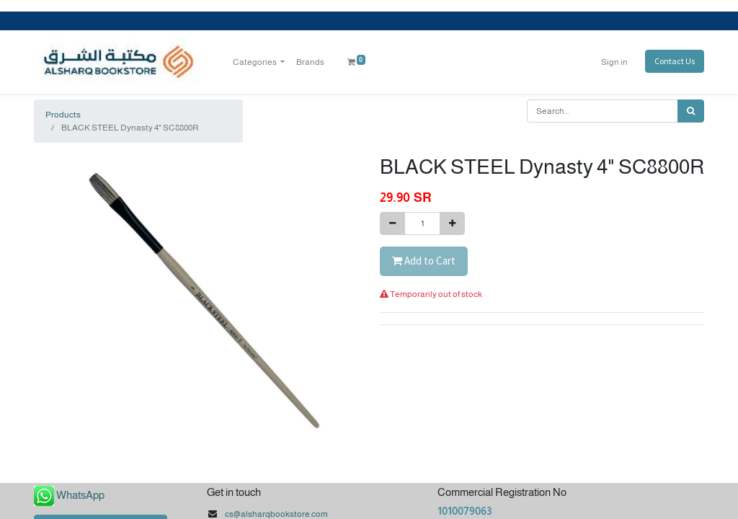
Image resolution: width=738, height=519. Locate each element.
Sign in (614, 62)
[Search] (690, 111)
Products (63, 115)
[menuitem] (310, 62)
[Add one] (452, 223)
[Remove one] (392, 223)
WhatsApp (80, 495)
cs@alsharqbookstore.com (276, 514)
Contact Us (674, 61)
